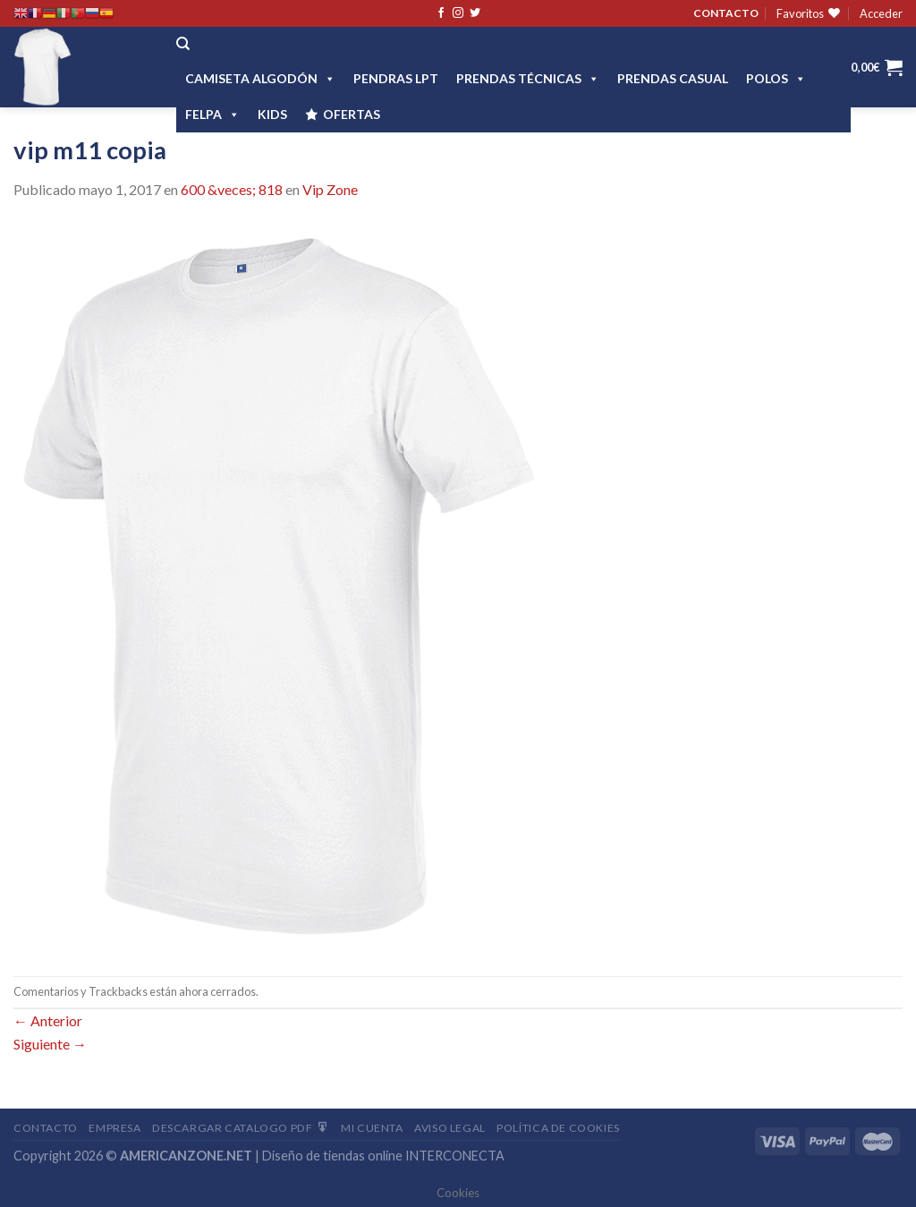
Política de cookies (558, 1128)
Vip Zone (330, 189)
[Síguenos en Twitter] (475, 13)
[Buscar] (183, 44)
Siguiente (50, 1043)
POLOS (776, 78)
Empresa (114, 1128)
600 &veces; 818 (232, 189)
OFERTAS (351, 114)
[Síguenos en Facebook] (441, 13)
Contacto (45, 1128)
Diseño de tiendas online (332, 1155)
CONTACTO (726, 13)
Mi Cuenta (372, 1128)
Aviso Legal (450, 1128)
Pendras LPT (395, 78)
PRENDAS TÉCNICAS (527, 78)
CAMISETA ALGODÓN (260, 78)
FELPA (212, 114)
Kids (272, 114)
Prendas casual (672, 78)
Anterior (47, 1020)
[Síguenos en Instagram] (458, 13)
